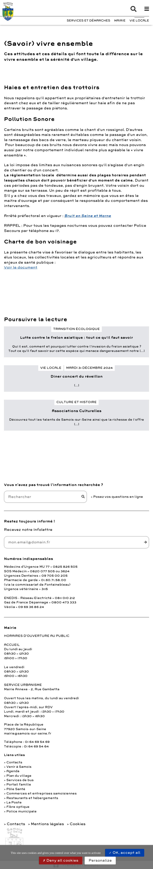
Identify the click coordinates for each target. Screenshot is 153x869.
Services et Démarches (88, 20)
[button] (131, 9)
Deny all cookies (60, 860)
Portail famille (18, 785)
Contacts (14, 762)
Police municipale (21, 811)
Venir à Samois (18, 767)
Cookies (77, 824)
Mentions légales (47, 824)
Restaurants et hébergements (32, 798)
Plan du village (18, 776)
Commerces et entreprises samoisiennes (41, 793)
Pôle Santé (15, 789)
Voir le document (20, 267)
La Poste (14, 802)
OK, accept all (124, 852)
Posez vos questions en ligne (118, 497)
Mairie (120, 20)
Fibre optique (17, 807)
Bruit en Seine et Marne (87, 216)
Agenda (12, 771)
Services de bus (20, 780)
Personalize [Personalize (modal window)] (100, 860)
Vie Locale (139, 20)
